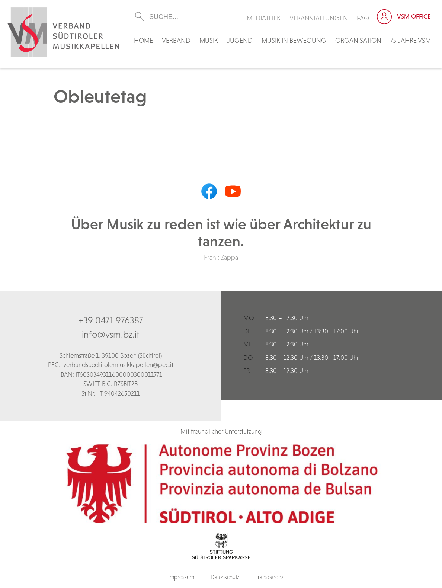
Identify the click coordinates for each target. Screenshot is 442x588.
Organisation (358, 40)
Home (143, 40)
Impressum (181, 577)
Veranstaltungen (318, 18)
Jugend (240, 40)
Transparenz (270, 577)
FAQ (363, 18)
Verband (176, 40)
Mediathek (264, 18)
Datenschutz (225, 577)
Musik (208, 40)
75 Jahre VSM (410, 40)
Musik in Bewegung (294, 40)
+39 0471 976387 (111, 320)
